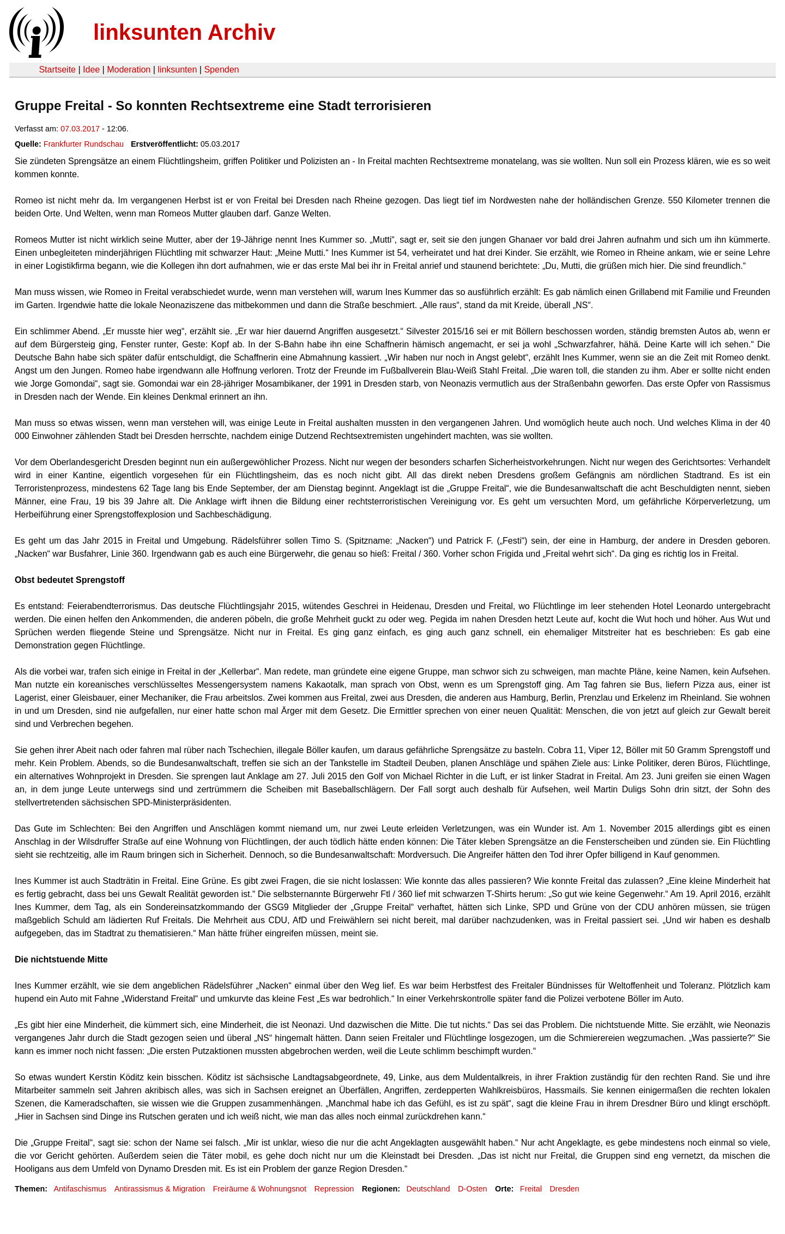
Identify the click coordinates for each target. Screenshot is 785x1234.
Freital (531, 1188)
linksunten (177, 69)
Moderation (128, 69)
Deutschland (428, 1188)
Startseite (57, 69)
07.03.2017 (80, 128)
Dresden (564, 1188)
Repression (334, 1188)
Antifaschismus (79, 1188)
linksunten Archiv (184, 32)
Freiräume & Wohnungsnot (259, 1188)
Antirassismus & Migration (159, 1188)
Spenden (221, 69)
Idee (91, 69)
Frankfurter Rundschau (84, 144)
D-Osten (472, 1188)
